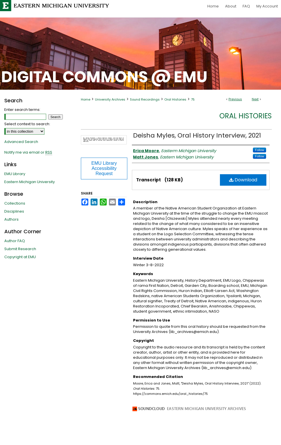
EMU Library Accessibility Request (104, 168)
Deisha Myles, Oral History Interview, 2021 (197, 135)
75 (193, 99)
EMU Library (14, 174)
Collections (14, 203)
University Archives (110, 99)
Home (85, 99)
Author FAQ (14, 241)
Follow (259, 150)
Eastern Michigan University (29, 182)
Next (255, 99)
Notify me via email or (28, 152)
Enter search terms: (22, 109)
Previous (235, 99)
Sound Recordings (145, 99)
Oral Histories (175, 99)
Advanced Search (21, 141)
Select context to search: (27, 124)
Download (243, 180)
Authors (11, 219)
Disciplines (14, 211)
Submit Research (20, 249)
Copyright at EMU (20, 257)
